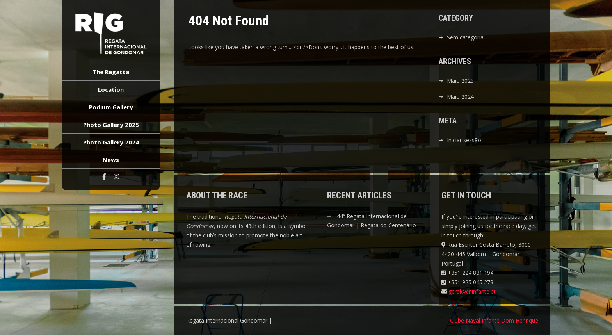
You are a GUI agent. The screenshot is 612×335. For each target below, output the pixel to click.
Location (111, 89)
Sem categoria (465, 37)
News (111, 160)
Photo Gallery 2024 (111, 142)
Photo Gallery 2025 (111, 124)
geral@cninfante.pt (472, 291)
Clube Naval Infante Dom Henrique (494, 320)
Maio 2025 (460, 80)
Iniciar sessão (464, 140)
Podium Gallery (111, 107)
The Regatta (111, 72)
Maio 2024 (460, 96)
